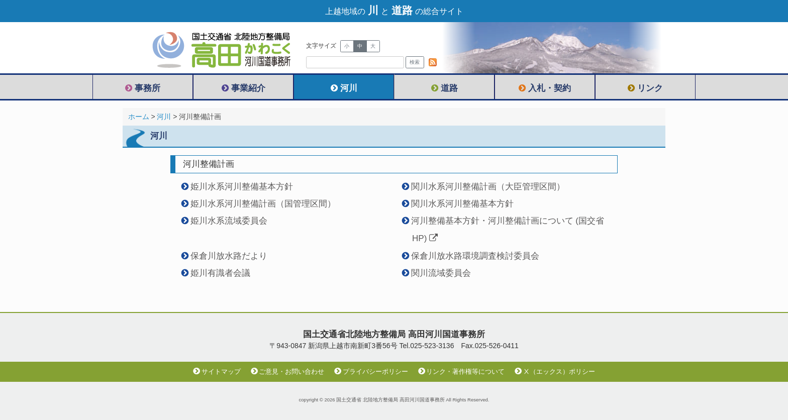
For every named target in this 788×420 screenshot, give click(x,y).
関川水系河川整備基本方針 (462, 203)
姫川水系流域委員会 (228, 221)
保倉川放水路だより (228, 256)
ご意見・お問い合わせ (288, 371)
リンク (645, 88)
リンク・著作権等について (461, 371)
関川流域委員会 (441, 273)
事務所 (142, 88)
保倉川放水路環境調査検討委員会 (475, 256)
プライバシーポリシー (371, 371)
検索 (415, 62)
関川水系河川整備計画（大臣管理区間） (488, 186)
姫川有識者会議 (220, 273)
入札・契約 (545, 88)
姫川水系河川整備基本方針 (241, 186)
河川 (344, 88)
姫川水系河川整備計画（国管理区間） (263, 203)
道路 (444, 88)
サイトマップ (217, 371)
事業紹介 (243, 88)
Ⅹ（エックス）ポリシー (555, 371)
